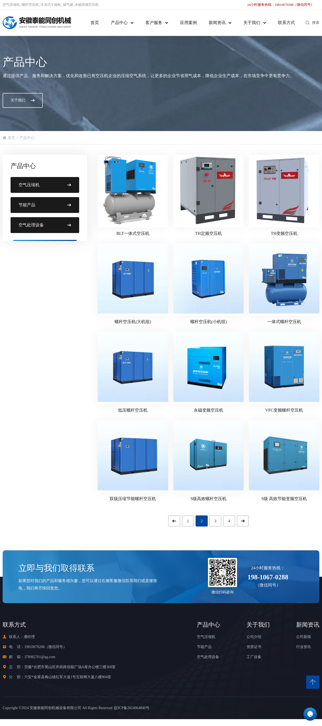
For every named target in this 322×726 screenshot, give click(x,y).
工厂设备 (254, 657)
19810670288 (34, 647)
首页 (95, 22)
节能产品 (204, 647)
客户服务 (153, 22)
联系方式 (286, 22)
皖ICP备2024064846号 (130, 708)
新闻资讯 (217, 22)
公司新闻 (303, 637)
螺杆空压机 (30, 5)
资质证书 (254, 647)
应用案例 (188, 22)
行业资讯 (303, 647)
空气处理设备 (208, 657)
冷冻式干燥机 (50, 5)
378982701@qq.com (39, 657)
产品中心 (119, 22)
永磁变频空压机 (87, 5)
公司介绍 (254, 637)
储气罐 (68, 5)
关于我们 (251, 22)
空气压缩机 (11, 5)
